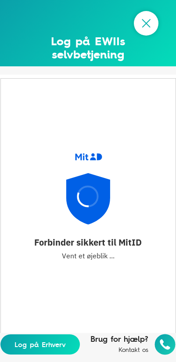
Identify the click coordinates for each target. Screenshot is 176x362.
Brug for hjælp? (119, 339)
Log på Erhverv (40, 344)
